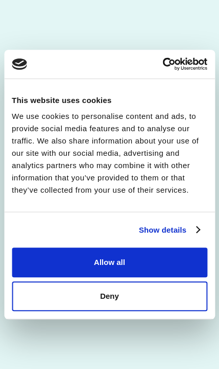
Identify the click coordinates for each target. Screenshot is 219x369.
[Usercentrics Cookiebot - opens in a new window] (162, 64)
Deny (109, 296)
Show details (163, 229)
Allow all (109, 262)
